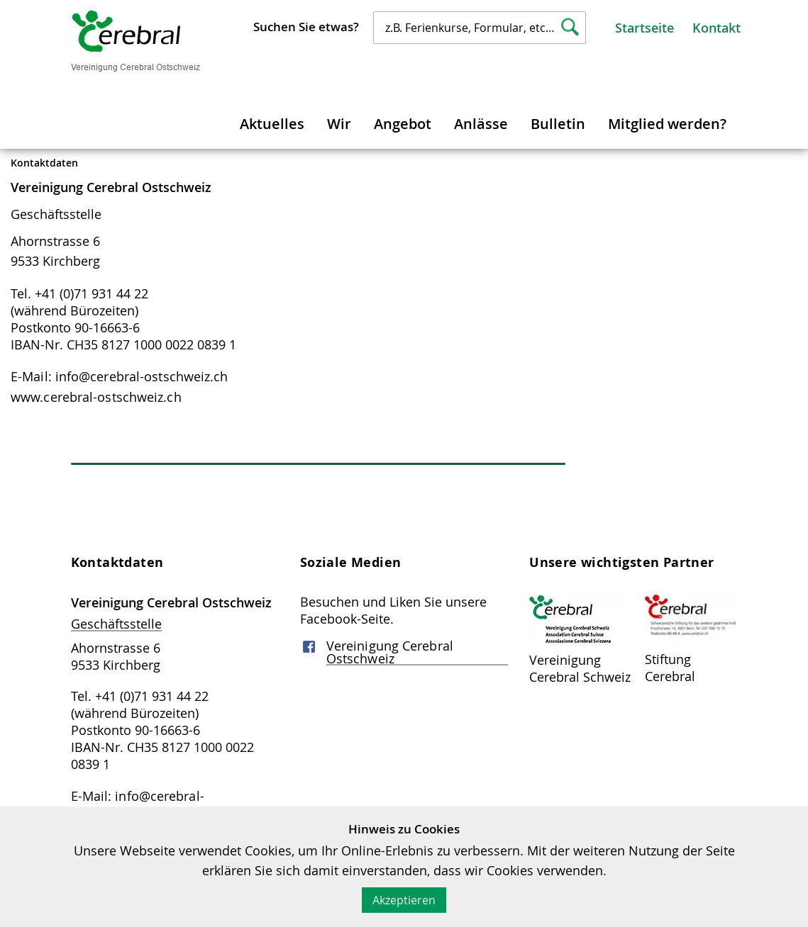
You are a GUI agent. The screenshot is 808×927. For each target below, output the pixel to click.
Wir (339, 123)
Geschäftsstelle (56, 214)
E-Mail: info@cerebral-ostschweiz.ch (119, 376)
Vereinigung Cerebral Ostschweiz (389, 652)
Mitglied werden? (667, 123)
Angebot (402, 123)
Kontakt (716, 27)
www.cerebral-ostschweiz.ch (96, 396)
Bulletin (558, 123)
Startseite (644, 27)
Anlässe (481, 123)
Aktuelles (272, 123)
